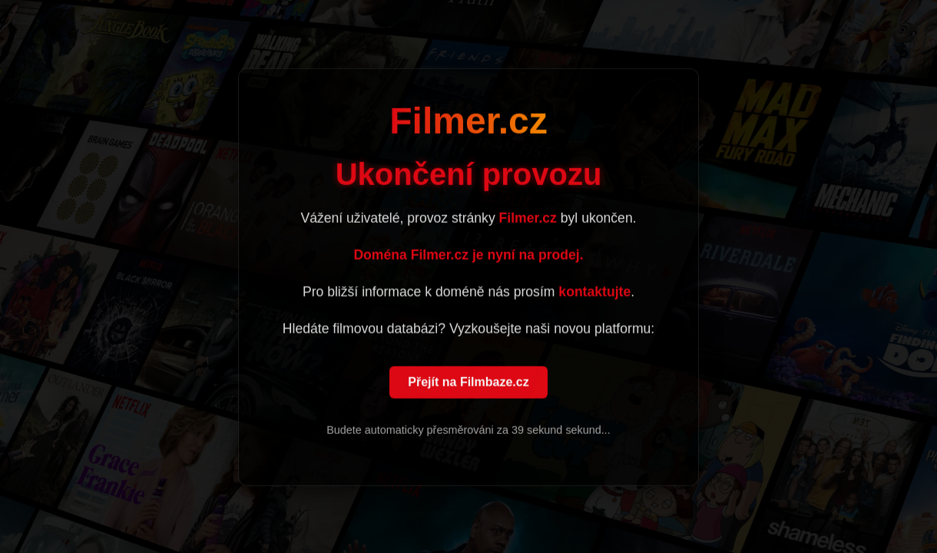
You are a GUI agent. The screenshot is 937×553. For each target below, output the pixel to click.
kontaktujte (594, 292)
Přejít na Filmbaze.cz (468, 382)
